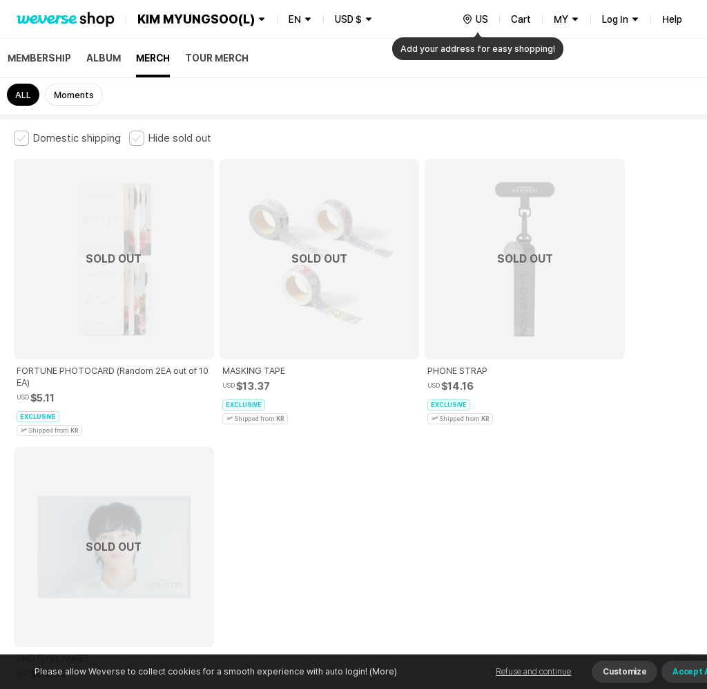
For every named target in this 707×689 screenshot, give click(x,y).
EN (295, 19)
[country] (475, 19)
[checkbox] (67, 138)
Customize (624, 672)
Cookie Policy (515, 447)
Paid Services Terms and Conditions (183, 447)
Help (672, 19)
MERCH (153, 58)
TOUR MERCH (217, 58)
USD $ (348, 19)
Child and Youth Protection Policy (336, 447)
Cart (521, 19)
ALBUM (103, 58)
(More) (382, 671)
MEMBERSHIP (39, 58)
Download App (658, 599)
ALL (23, 95)
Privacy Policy (445, 447)
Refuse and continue (533, 672)
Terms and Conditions (52, 447)
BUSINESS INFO (246, 507)
